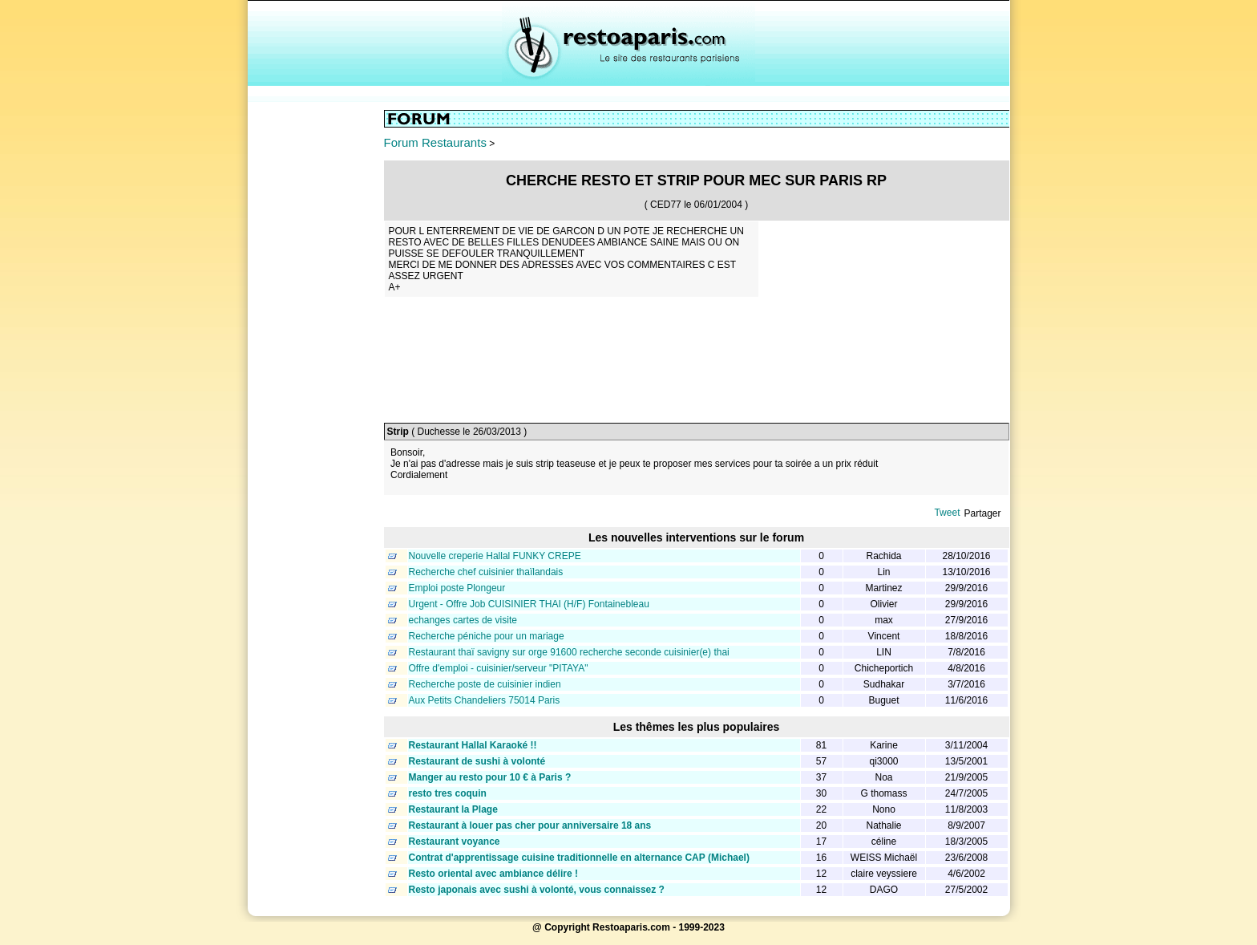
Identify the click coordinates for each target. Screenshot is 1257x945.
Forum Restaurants (435, 142)
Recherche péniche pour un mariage (486, 636)
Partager (982, 513)
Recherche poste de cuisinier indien (485, 684)
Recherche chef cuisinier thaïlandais (486, 572)
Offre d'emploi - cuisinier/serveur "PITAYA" (498, 668)
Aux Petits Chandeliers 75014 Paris (484, 700)
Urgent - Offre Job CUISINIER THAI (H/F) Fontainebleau (529, 604)
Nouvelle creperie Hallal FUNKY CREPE (495, 556)
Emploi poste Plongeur (457, 588)
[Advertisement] (316, 350)
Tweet (947, 512)
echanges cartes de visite (463, 620)
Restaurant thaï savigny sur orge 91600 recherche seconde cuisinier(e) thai (569, 652)
